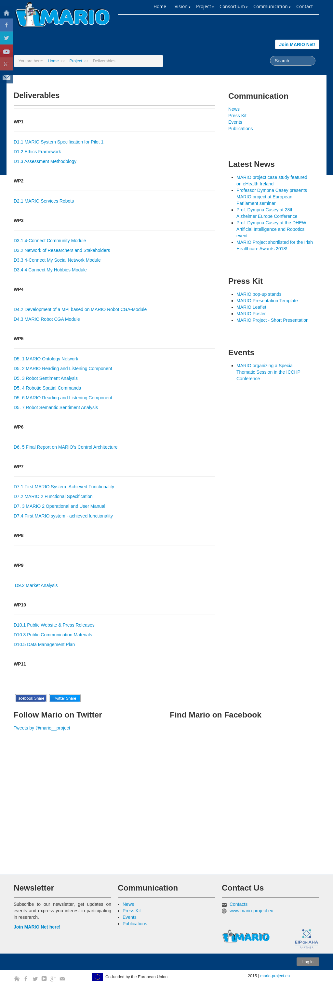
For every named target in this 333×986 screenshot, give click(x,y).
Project (75, 61)
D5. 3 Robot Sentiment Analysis (46, 378)
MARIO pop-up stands (259, 294)
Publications (240, 128)
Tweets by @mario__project (42, 727)
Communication (270, 6)
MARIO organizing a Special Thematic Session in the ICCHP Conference (268, 372)
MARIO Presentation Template (267, 300)
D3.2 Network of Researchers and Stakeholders (62, 250)
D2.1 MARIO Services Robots (44, 201)
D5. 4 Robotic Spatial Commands (47, 388)
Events (235, 122)
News (234, 109)
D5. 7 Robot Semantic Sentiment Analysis (56, 407)
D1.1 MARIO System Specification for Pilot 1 (58, 141)
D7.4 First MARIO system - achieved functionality (63, 515)
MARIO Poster (251, 313)
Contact (304, 6)
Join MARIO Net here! (37, 927)
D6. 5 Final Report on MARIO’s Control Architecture (66, 447)
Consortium (232, 6)
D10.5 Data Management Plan (44, 644)
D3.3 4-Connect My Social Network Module (57, 260)
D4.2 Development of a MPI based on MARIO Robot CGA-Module (80, 309)
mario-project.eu (275, 976)
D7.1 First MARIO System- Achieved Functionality (64, 486)
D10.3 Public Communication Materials (53, 634)
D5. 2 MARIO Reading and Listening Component (63, 368)
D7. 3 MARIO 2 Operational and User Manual (59, 506)
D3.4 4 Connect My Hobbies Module (50, 269)
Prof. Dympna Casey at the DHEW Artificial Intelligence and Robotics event (271, 229)
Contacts (238, 904)
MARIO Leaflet (251, 307)
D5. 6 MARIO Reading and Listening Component (63, 397)
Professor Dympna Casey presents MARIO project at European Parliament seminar (271, 197)
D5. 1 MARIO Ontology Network (46, 358)
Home (159, 6)
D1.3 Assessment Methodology (45, 161)
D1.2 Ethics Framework (37, 151)
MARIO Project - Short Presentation (272, 320)
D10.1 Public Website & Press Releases (54, 625)
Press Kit (237, 115)
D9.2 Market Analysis (36, 585)
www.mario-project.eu (251, 910)
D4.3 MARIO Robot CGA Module (47, 319)
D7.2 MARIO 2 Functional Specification (53, 496)
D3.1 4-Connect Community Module (50, 240)
